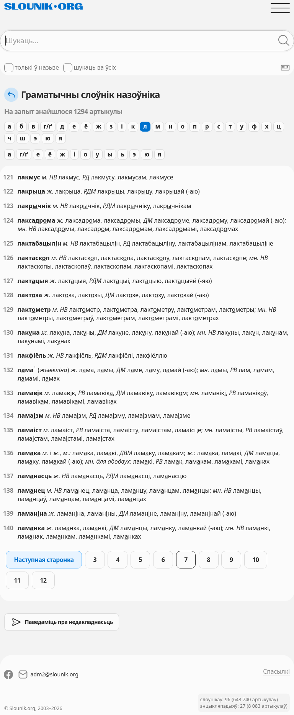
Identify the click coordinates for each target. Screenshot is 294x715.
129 (8, 309)
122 (8, 191)
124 (8, 220)
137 (8, 476)
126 (8, 258)
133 (8, 393)
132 (8, 370)
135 (8, 430)
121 (8, 177)
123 (8, 206)
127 (8, 281)
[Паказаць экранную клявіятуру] (285, 67)
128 (8, 295)
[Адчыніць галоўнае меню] (280, 8)
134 (8, 415)
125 (8, 243)
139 (8, 513)
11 (17, 580)
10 (255, 559)
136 (8, 453)
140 (8, 528)
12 (43, 580)
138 (8, 490)
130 (8, 332)
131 (8, 355)
